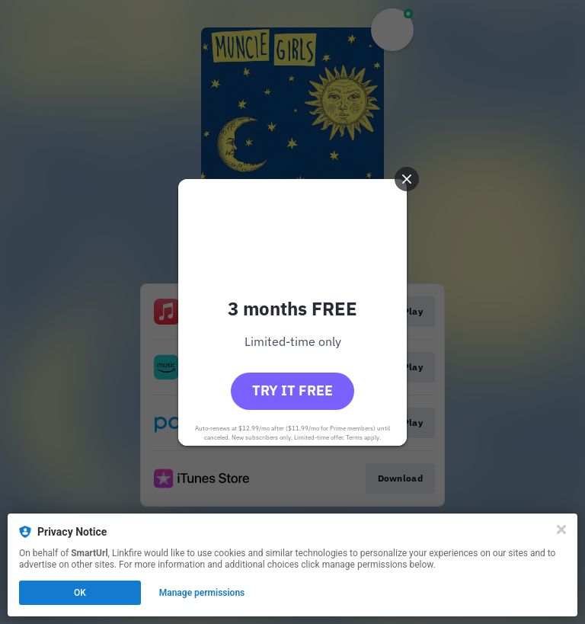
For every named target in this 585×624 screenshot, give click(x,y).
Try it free (292, 390)
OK (80, 592)
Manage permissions (202, 592)
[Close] (561, 529)
